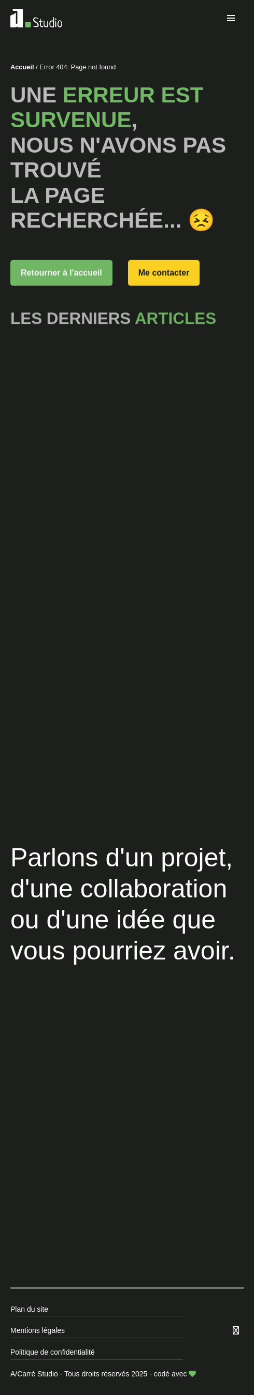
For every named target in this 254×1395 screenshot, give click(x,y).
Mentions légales (37, 1330)
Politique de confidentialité (52, 1352)
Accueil (22, 67)
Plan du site (29, 1309)
